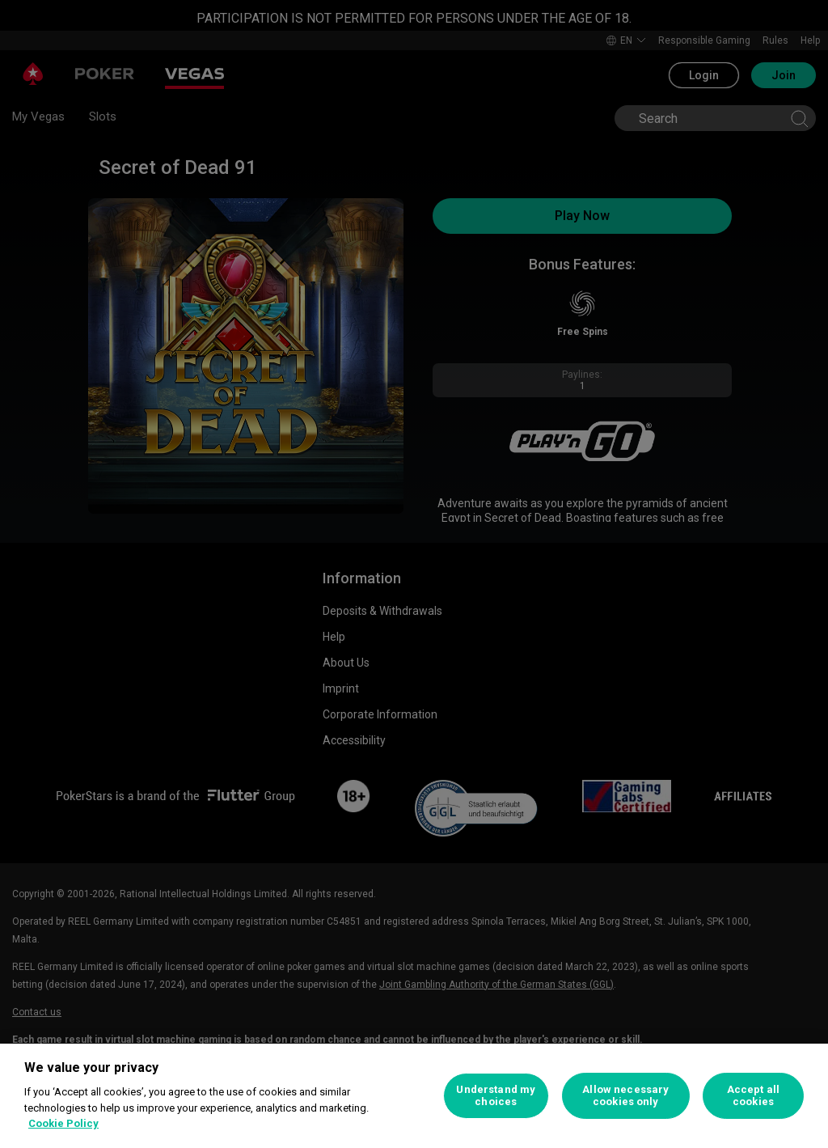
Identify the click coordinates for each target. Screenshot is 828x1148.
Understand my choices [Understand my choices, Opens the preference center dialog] (495, 1095)
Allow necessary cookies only (625, 1095)
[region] (414, 1096)
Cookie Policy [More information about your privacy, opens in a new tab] (63, 1123)
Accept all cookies (753, 1095)
